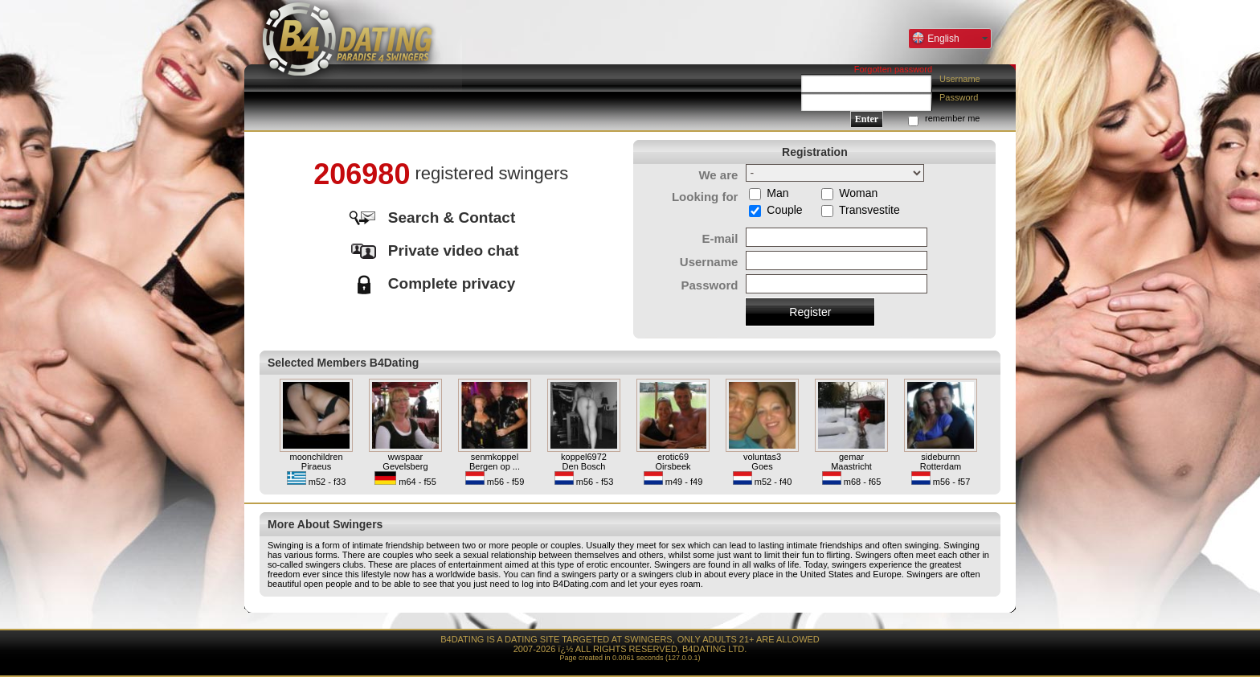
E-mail (720, 238)
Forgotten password (893, 69)
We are (718, 175)
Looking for (705, 196)
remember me (952, 118)
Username (959, 79)
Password (958, 97)
